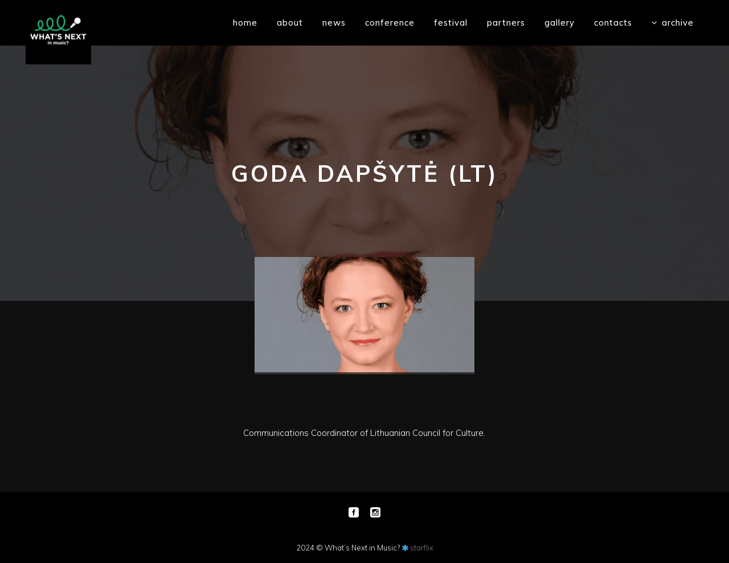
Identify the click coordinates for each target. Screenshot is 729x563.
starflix (421, 547)
